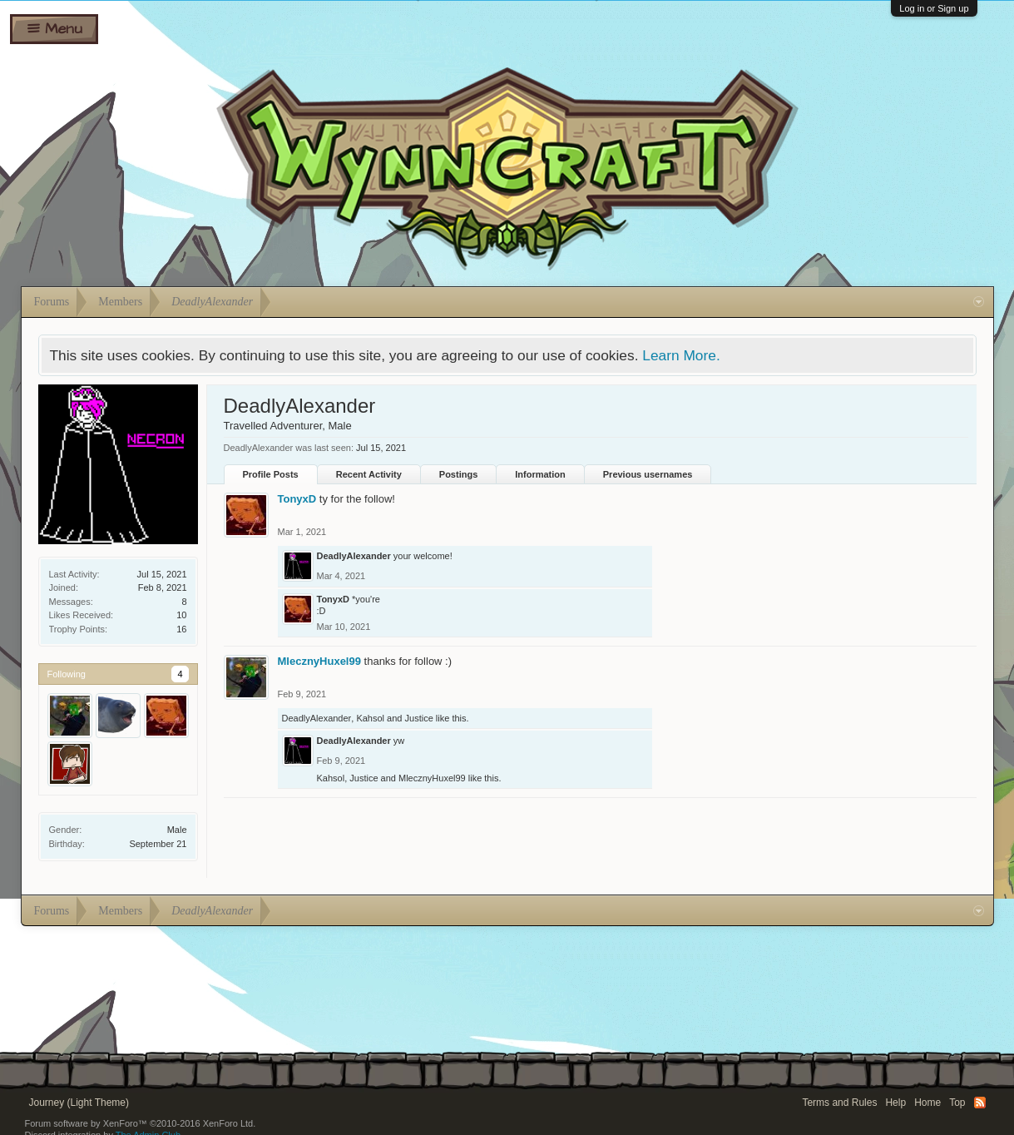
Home (927, 1102)
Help (895, 1102)
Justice (419, 718)
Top (957, 1102)
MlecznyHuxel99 (319, 661)
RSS (980, 1102)
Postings (458, 474)
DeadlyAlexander (354, 556)
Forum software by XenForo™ (140, 1123)
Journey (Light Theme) (79, 1102)
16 (181, 629)
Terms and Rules (839, 1102)
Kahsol (370, 718)
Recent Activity (369, 474)
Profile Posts (271, 474)
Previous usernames (648, 474)
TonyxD (297, 499)
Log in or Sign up (933, 8)
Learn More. (681, 355)
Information (540, 474)
